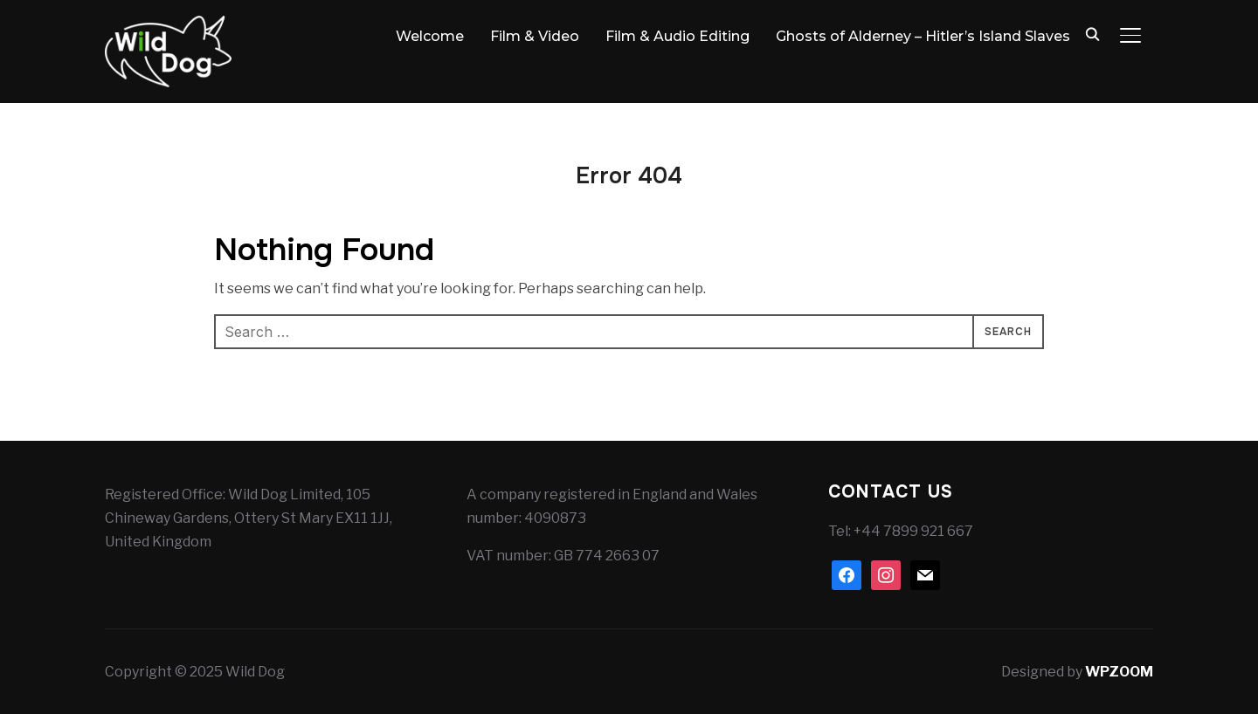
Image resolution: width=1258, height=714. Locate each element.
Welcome (430, 36)
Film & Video (534, 36)
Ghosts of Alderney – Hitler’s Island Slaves (923, 36)
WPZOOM (1119, 671)
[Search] (1092, 33)
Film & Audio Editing (677, 36)
